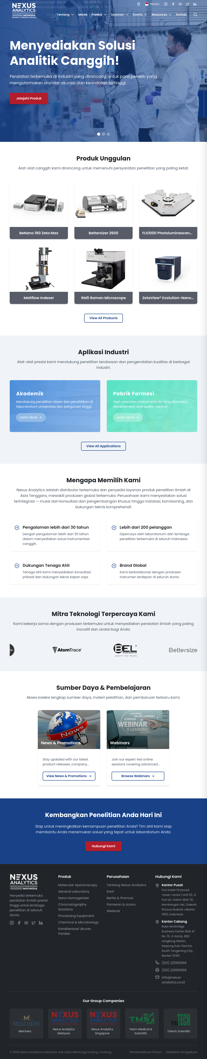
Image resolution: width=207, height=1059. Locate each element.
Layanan (120, 15)
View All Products (103, 318)
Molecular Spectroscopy (77, 885)
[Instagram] (165, 4)
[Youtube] (180, 4)
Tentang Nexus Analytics (126, 885)
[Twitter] (187, 4)
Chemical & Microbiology (78, 922)
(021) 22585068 (174, 963)
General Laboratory (73, 891)
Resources (162, 15)
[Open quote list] (138, 4)
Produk (99, 15)
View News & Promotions (69, 776)
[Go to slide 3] (108, 134)
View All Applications (103, 446)
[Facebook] (173, 4)
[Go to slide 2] (103, 134)
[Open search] (195, 15)
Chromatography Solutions (72, 907)
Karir (110, 891)
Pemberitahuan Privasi (146, 1052)
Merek (83, 15)
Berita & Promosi (120, 898)
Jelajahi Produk (29, 98)
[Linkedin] (194, 4)
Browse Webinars (138, 776)
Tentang (65, 15)
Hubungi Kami (103, 846)
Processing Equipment (76, 916)
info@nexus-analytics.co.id (173, 980)
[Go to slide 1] (98, 134)
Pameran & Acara (121, 904)
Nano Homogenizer (73, 898)
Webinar (113, 911)
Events (140, 15)
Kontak (181, 15)
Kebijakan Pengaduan (181, 1052)
